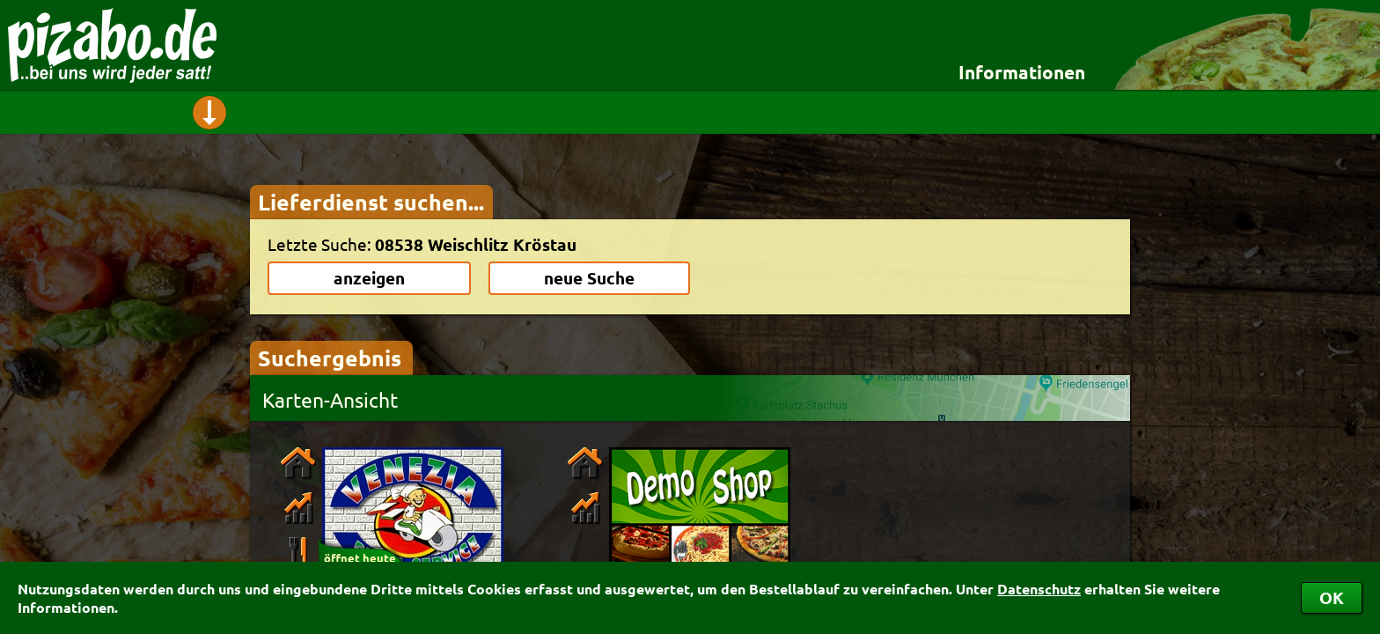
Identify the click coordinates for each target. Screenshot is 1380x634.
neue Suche (589, 278)
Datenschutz (1039, 588)
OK (1331, 597)
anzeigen (369, 278)
